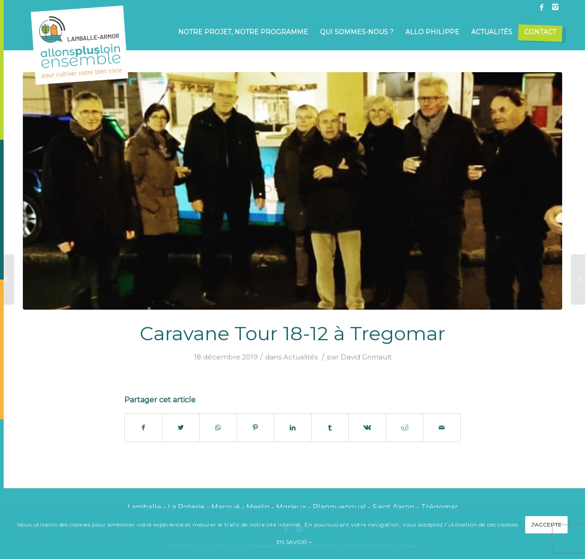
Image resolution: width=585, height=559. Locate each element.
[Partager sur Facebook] (143, 428)
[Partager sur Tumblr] (330, 428)
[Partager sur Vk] (367, 428)
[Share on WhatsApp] (218, 428)
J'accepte (546, 524)
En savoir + (294, 541)
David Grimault (366, 357)
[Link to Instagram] (555, 7)
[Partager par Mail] (441, 428)
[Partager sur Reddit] (404, 428)
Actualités (300, 357)
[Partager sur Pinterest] (255, 428)
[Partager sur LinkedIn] (292, 428)
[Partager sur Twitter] (181, 428)
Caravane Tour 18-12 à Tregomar (293, 333)
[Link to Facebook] (541, 7)
